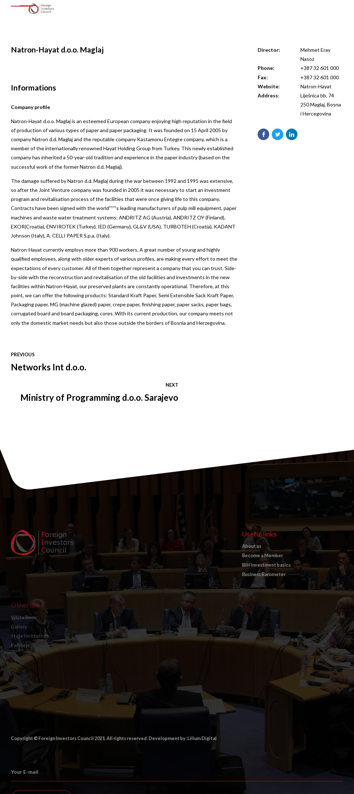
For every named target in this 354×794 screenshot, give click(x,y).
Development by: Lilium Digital (183, 708)
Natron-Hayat (316, 86)
